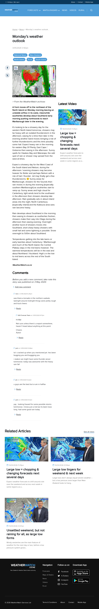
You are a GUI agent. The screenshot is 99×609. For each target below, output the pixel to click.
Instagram (63, 580)
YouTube (63, 584)
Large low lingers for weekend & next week (67, 471)
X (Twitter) (63, 576)
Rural (82, 10)
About (73, 2)
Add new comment (22, 287)
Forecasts (34, 10)
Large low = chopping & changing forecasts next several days (69, 140)
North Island (19, 59)
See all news (89, 432)
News (64, 10)
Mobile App (89, 2)
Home (14, 29)
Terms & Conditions (50, 602)
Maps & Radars (51, 10)
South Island (41, 59)
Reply (17, 308)
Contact (80, 2)
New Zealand (35, 55)
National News (20, 55)
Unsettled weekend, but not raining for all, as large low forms (25, 534)
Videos (73, 10)
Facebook (63, 572)
